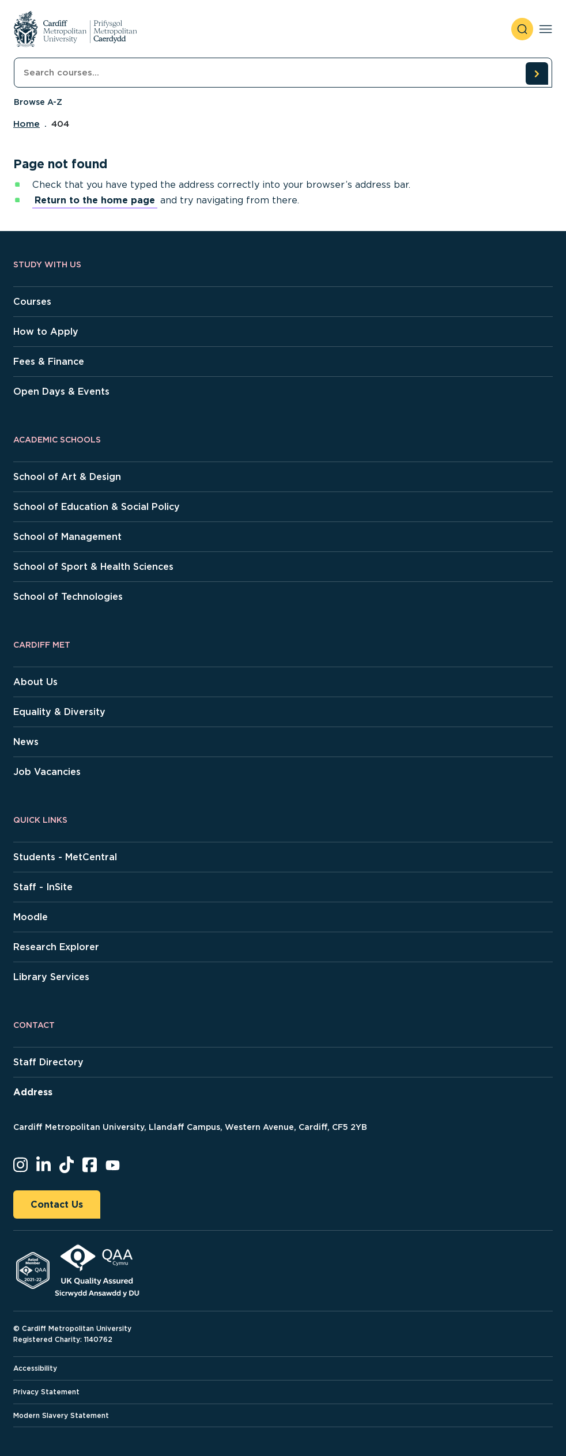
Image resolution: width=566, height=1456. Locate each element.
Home (26, 124)
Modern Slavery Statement (61, 1415)
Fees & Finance (48, 361)
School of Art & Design (67, 476)
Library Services (51, 976)
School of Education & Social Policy (96, 506)
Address (32, 1092)
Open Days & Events (61, 391)
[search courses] (537, 73)
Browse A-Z (38, 102)
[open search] (522, 29)
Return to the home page (95, 200)
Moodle (30, 917)
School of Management (67, 536)
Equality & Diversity (59, 711)
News (26, 741)
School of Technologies (68, 596)
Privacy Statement (46, 1391)
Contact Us (57, 1204)
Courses (32, 301)
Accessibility (35, 1368)
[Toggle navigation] (545, 29)
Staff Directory (48, 1062)
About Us (35, 681)
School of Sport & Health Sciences (93, 566)
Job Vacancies (47, 771)
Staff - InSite (43, 887)
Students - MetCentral (65, 857)
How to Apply (45, 331)
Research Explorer (56, 946)
